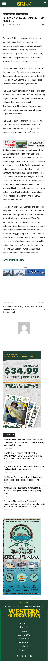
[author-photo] (24, 334)
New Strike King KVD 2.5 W (35, 308)
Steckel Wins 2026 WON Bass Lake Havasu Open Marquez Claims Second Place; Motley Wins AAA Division (24, 442)
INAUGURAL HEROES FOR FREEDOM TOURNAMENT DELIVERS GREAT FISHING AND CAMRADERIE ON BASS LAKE (23, 456)
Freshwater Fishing (9, 14)
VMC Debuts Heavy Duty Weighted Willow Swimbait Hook (13, 309)
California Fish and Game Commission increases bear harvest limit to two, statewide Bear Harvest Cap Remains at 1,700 (24, 504)
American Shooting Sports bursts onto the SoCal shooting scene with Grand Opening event (22, 491)
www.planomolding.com (13, 260)
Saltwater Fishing (22, 14)
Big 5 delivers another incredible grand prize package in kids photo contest (24, 467)
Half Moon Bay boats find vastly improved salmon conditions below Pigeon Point (23, 478)
